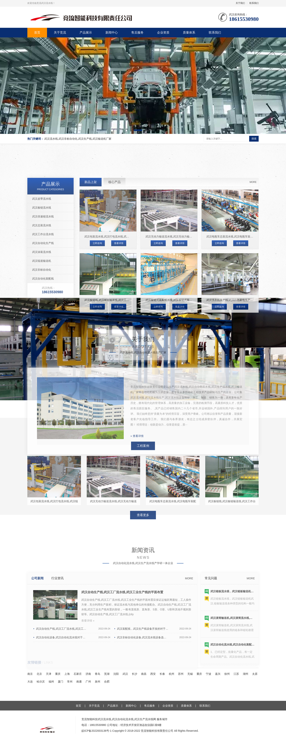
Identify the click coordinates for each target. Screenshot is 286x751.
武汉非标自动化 (41, 345)
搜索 (254, 138)
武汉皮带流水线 (41, 274)
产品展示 (86, 32)
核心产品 (114, 257)
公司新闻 (37, 646)
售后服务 (137, 32)
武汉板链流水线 (41, 283)
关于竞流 (60, 32)
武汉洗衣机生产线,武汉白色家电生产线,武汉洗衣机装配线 (240, 375)
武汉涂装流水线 (41, 327)
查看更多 (143, 558)
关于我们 (240, 3)
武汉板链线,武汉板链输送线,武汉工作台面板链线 (113, 375)
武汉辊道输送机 (41, 336)
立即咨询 (97, 319)
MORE (253, 257)
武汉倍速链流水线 (43, 292)
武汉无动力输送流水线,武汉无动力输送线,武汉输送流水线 (180, 312)
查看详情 (118, 319)
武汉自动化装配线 (43, 354)
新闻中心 (111, 32)
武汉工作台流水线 (43, 309)
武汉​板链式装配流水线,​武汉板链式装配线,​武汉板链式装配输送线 (184, 375)
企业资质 (163, 32)
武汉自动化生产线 (43, 318)
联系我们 (254, 3)
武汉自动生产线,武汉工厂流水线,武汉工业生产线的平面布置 (122, 660)
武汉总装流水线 (41, 300)
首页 (37, 32)
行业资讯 (57, 646)
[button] (138, 130)
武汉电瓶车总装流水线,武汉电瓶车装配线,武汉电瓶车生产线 (242, 312)
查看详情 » (87, 689)
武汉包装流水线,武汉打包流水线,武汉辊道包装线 (113, 312)
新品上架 (90, 257)
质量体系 (189, 32)
